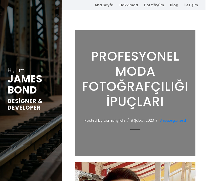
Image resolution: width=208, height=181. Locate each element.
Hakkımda (128, 5)
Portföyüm (154, 5)
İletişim (191, 5)
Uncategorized (174, 120)
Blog (174, 5)
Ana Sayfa (104, 5)
